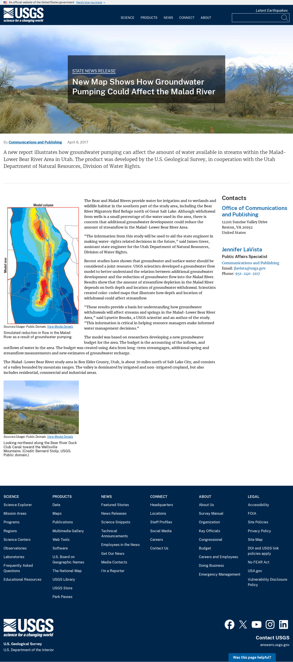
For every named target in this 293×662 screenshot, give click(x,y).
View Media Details (60, 326)
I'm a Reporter (112, 571)
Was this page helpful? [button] (252, 657)
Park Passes (62, 597)
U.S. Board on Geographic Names (68, 559)
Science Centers (17, 540)
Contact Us (159, 548)
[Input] (260, 17)
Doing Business (211, 565)
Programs (11, 522)
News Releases (113, 513)
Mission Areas (15, 513)
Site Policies (258, 522)
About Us (206, 505)
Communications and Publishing (35, 142)
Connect (186, 17)
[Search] (285, 17)
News (168, 17)
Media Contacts (114, 562)
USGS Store (62, 588)
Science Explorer (18, 505)
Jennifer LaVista (242, 249)
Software (60, 548)
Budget (205, 548)
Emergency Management (219, 574)
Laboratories (14, 557)
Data (56, 505)
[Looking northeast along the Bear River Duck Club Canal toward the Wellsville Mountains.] (146, 79)
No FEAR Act (258, 562)
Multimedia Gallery (68, 531)
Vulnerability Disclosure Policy (267, 582)
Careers (156, 540)
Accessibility (258, 505)
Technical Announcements (114, 533)
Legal (253, 497)
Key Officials (209, 531)
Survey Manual (211, 513)
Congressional (210, 540)
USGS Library (63, 579)
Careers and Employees (218, 557)
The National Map (67, 571)
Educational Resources (22, 579)
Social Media (161, 531)
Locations (158, 513)
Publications (62, 522)
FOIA (252, 513)
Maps (57, 513)
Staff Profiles (161, 522)
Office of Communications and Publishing (254, 211)
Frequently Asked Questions (18, 568)
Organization (209, 522)
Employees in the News (120, 545)
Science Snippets (115, 522)
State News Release (94, 71)
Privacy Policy (259, 531)
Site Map (255, 540)
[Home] (23, 21)
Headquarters (161, 505)
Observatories (15, 548)
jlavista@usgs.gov (250, 268)
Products (149, 17)
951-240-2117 (247, 273)
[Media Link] (41, 264)
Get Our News (112, 553)
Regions (10, 531)
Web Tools (61, 540)
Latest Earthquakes (272, 10)
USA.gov (255, 571)
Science (127, 17)
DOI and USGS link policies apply (263, 551)
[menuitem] (128, 15)
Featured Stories (115, 505)
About (206, 17)
